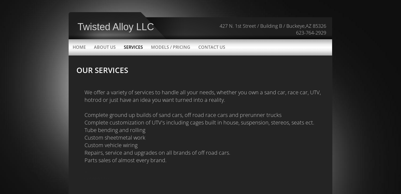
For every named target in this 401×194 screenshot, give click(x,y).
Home (79, 47)
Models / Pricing (170, 47)
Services (133, 47)
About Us (105, 47)
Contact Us (211, 47)
